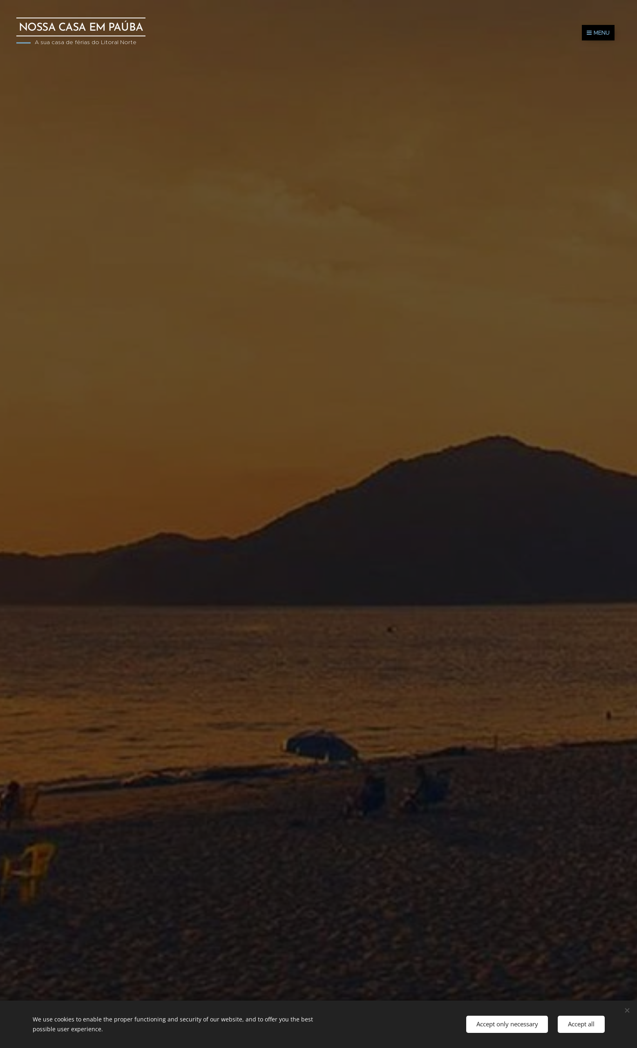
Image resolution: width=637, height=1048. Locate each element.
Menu (598, 32)
